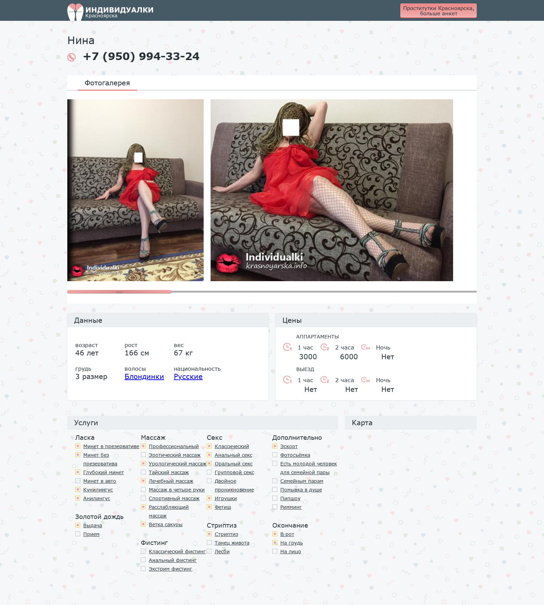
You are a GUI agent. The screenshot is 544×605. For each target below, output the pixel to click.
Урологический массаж (177, 464)
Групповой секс (234, 472)
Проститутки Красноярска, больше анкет (438, 10)
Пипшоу (290, 498)
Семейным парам (301, 481)
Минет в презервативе (111, 446)
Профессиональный (174, 446)
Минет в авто (99, 481)
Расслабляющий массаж (169, 511)
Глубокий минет (103, 472)
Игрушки (226, 498)
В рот (287, 534)
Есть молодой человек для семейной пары (308, 468)
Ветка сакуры (165, 524)
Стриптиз (226, 534)
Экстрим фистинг (170, 569)
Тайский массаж (169, 472)
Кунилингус (98, 490)
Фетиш (223, 507)
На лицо (290, 551)
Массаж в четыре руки (177, 490)
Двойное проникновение (234, 485)
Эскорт (289, 446)
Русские (188, 376)
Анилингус (96, 498)
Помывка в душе (301, 490)
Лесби (222, 551)
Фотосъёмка (295, 455)
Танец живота (232, 543)
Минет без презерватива (100, 459)
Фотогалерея (107, 82)
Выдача (92, 525)
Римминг (291, 507)
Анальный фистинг (173, 560)
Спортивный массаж (174, 498)
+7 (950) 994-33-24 (133, 56)
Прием (91, 534)
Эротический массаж (175, 455)
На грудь (291, 543)
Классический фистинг (177, 551)
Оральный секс (234, 464)
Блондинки (144, 376)
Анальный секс (233, 455)
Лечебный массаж (171, 481)
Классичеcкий (232, 446)
